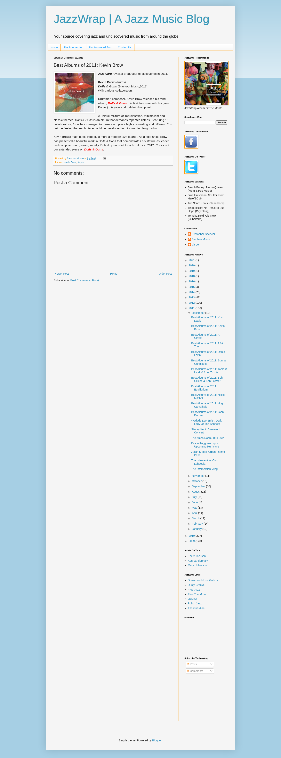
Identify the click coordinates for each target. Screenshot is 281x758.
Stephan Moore (201, 239)
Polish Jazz (195, 603)
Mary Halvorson (197, 565)
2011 (192, 308)
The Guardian (196, 608)
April (195, 513)
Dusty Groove (196, 584)
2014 (192, 292)
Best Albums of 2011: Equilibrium (204, 388)
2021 (192, 260)
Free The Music (197, 594)
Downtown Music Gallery (203, 580)
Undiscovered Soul (100, 47)
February (198, 523)
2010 (192, 535)
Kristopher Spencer (203, 234)
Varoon (196, 244)
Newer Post (62, 273)
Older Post (165, 273)
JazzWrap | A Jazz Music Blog (131, 18)
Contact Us (124, 47)
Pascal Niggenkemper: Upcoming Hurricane (205, 445)
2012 (192, 302)
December (198, 312)
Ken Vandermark (198, 560)
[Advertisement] (203, 700)
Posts (192, 664)
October (197, 481)
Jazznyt (192, 598)
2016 (192, 281)
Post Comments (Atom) (84, 280)
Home (54, 47)
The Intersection (73, 47)
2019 (192, 270)
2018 (192, 276)
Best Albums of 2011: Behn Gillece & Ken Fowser (207, 379)
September (199, 486)
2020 (192, 265)
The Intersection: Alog (204, 469)
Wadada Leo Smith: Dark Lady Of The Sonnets (206, 422)
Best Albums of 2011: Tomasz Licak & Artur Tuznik (209, 370)
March (196, 518)
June (195, 502)
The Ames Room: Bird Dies (207, 437)
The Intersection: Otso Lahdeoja (204, 462)
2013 (192, 297)
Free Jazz (194, 589)
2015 (192, 286)
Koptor (81, 162)
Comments (195, 671)
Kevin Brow (70, 162)
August (196, 491)
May (195, 507)
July (194, 497)
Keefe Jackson (197, 556)
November (198, 475)
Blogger (156, 740)
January (197, 528)
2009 (192, 541)
